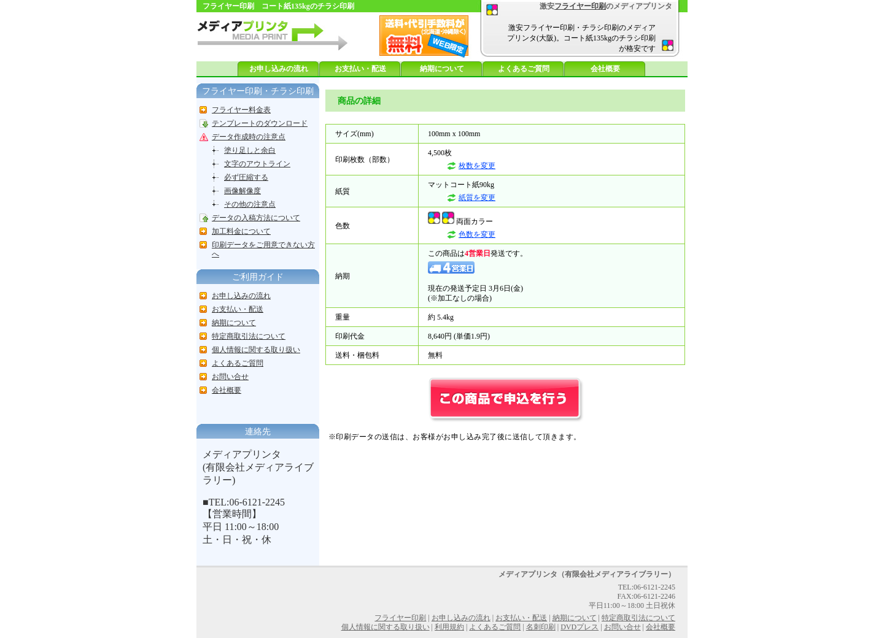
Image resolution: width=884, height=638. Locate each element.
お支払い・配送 (360, 68)
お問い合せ (230, 376)
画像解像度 (242, 190)
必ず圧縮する (246, 177)
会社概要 (605, 68)
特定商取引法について (248, 336)
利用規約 (449, 627)
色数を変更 (477, 234)
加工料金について (241, 231)
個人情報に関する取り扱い (256, 349)
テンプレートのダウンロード (260, 123)
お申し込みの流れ (278, 68)
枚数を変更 (477, 165)
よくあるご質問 (523, 68)
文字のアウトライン (257, 164)
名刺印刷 (541, 627)
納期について (442, 68)
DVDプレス (579, 627)
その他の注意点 (250, 204)
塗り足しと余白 (250, 150)
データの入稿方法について (256, 217)
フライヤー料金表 (241, 110)
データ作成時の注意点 (248, 137)
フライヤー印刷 (580, 6)
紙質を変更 (477, 197)
